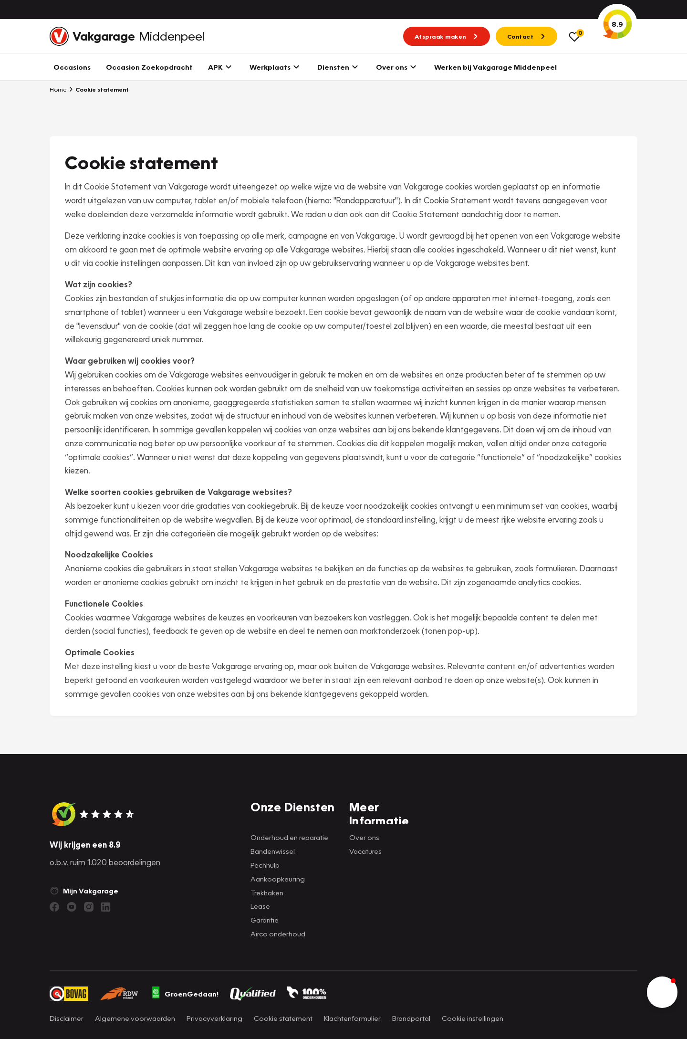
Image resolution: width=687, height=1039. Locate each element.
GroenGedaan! (185, 994)
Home (58, 89)
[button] (662, 992)
